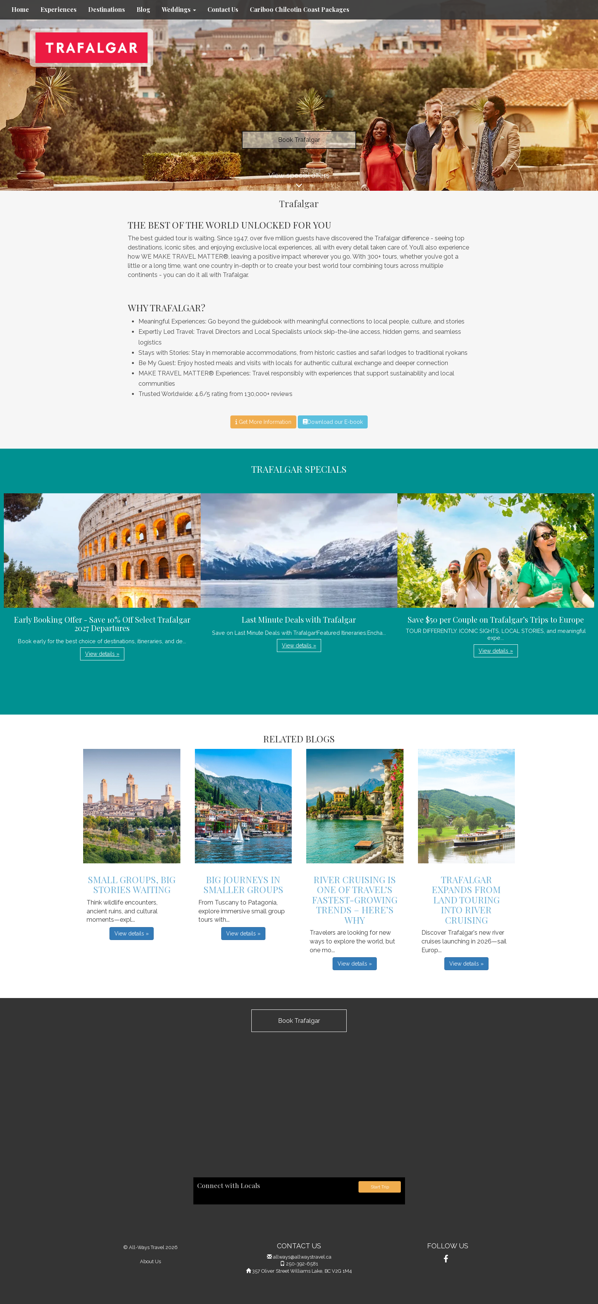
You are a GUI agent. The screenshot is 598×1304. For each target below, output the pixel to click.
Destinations (106, 9)
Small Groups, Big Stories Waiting (131, 884)
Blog (143, 9)
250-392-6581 (302, 1264)
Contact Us (222, 9)
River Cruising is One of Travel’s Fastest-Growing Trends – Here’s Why (354, 899)
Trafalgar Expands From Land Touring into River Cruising (466, 899)
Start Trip (380, 1187)
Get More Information (263, 422)
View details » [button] (102, 654)
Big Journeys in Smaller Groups (243, 884)
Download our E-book (333, 422)
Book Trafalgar (299, 139)
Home (20, 9)
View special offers (299, 181)
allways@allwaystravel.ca (302, 1257)
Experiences (58, 9)
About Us (150, 1261)
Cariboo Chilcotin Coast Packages (299, 9)
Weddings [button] (179, 9)
